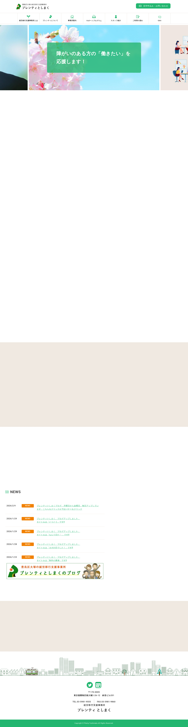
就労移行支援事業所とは (28, 20)
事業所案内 (72, 20)
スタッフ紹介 (116, 20)
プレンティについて (50, 20)
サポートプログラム (94, 21)
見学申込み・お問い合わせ (155, 6)
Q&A (159, 20)
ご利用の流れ (138, 20)
